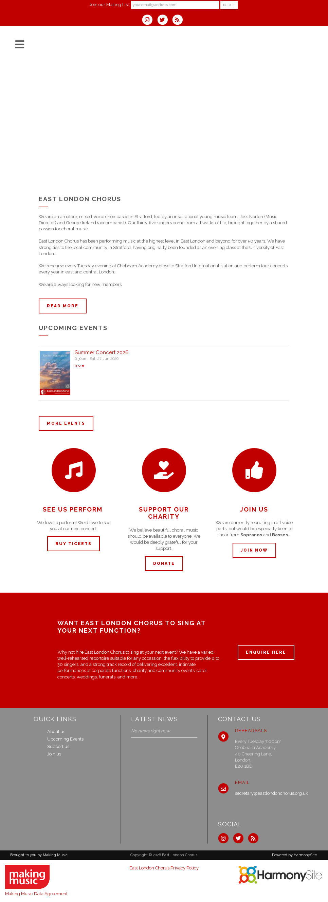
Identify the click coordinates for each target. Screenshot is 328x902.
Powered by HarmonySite (294, 855)
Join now (254, 550)
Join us (54, 753)
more (79, 365)
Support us (58, 746)
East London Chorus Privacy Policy (164, 867)
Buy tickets (73, 543)
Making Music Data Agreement (36, 893)
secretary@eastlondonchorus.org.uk (271, 793)
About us (56, 731)
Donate (164, 563)
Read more (62, 306)
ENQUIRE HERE (266, 652)
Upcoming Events (65, 739)
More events (66, 423)
